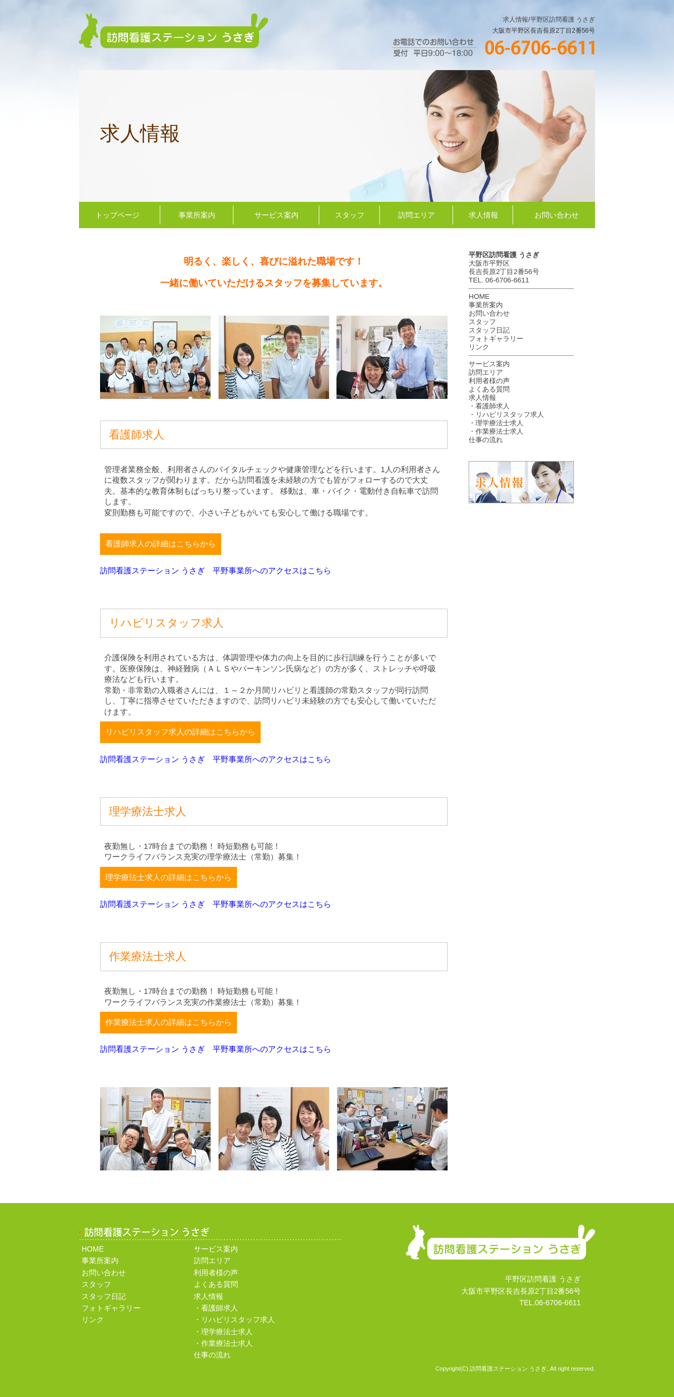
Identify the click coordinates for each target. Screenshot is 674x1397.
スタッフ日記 (489, 330)
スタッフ (349, 215)
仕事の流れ (486, 440)
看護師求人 (492, 406)
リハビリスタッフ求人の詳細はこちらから (180, 732)
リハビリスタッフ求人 (509, 414)
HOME (479, 296)
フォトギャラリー (496, 339)
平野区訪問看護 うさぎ (562, 19)
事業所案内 (197, 215)
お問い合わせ (556, 215)
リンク (479, 347)
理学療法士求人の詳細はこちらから (168, 877)
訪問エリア (416, 215)
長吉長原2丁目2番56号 (504, 272)
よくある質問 (489, 389)
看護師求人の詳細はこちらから (160, 544)
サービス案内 (276, 215)
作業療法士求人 (499, 431)
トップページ (117, 215)
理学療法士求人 (499, 423)
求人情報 (515, 19)
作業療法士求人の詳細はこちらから (168, 1022)
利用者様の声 (489, 381)
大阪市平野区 (489, 263)
